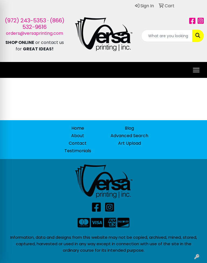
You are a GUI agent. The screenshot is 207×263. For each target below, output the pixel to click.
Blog (129, 128)
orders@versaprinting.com (34, 33)
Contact (78, 143)
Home (77, 128)
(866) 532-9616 (43, 24)
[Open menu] (196, 70)
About (77, 136)
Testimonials (77, 151)
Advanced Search (129, 136)
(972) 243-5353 (25, 20)
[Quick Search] (166, 36)
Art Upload (129, 143)
